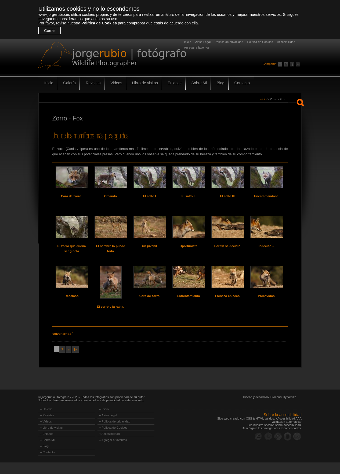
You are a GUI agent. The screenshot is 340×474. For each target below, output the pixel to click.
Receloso (71, 303)
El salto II (188, 196)
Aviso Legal (203, 41)
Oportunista (188, 249)
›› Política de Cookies (113, 439)
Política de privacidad (229, 41)
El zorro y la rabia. (110, 314)
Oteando (110, 196)
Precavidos (266, 303)
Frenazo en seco (227, 303)
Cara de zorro (149, 303)
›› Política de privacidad (114, 433)
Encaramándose (266, 196)
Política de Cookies (99, 23)
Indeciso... (266, 249)
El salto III (227, 196)
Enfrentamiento (188, 303)
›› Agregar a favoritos (113, 451)
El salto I (149, 196)
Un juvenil (149, 249)
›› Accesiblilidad (109, 445)
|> (74, 360)
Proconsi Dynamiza (283, 408)
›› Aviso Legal (108, 426)
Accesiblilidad (286, 41)
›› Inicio (104, 420)
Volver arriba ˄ (62, 345)
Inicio (187, 41)
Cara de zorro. (71, 196)
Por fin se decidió (227, 249)
